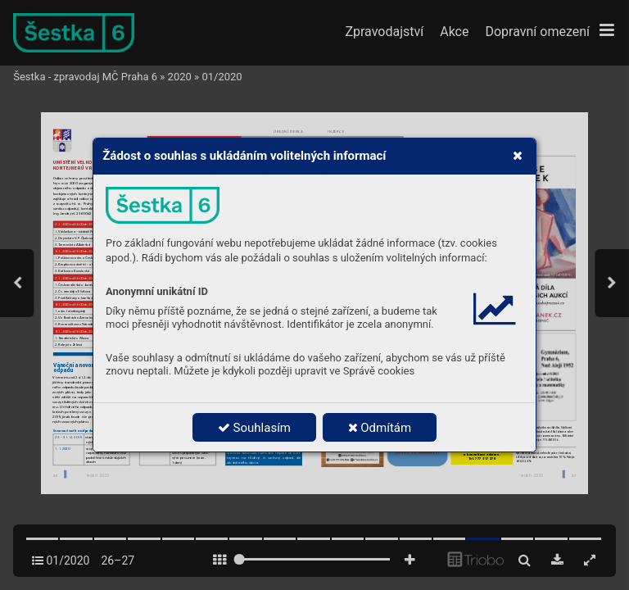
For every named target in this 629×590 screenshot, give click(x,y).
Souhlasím (254, 427)
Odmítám (380, 427)
